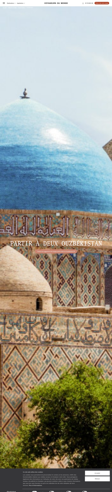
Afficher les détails (96, 488)
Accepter (97, 469)
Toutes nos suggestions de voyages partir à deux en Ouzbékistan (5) (56, 251)
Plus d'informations (35, 481)
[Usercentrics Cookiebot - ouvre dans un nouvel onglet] (11, 488)
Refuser (97, 475)
